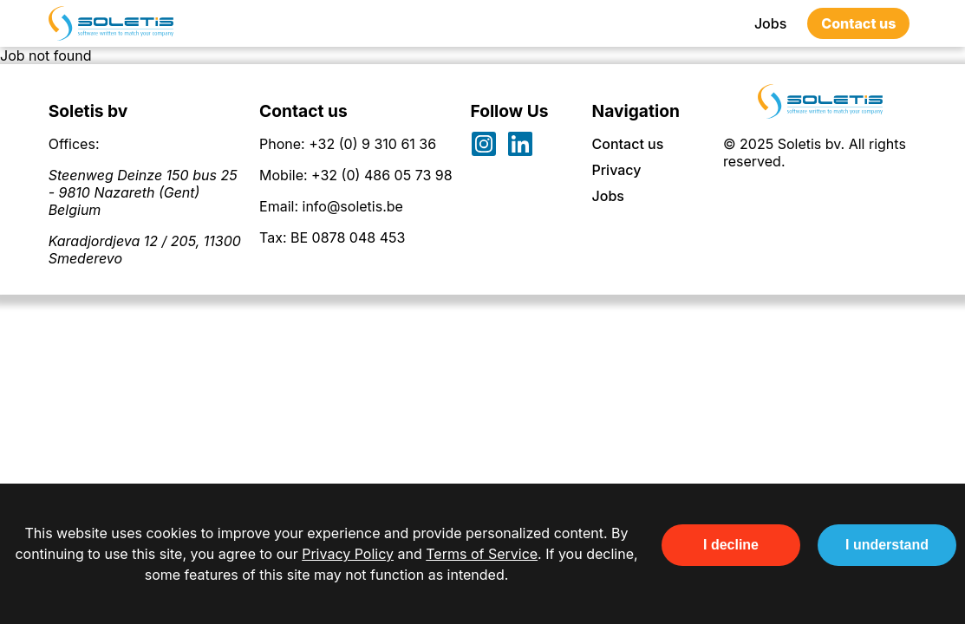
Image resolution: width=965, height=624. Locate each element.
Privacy (617, 170)
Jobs (770, 23)
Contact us (858, 23)
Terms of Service (482, 553)
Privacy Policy (348, 553)
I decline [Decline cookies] (731, 544)
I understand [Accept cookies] (887, 544)
